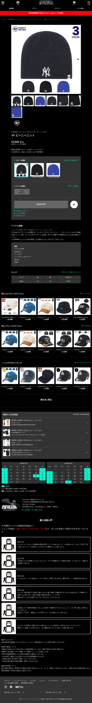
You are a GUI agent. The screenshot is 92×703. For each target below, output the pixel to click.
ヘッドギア (43, 132)
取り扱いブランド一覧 (12, 692)
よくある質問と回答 (11, 683)
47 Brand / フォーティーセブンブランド (25, 132)
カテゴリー (57, 8)
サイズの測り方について (72, 272)
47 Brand (87, 326)
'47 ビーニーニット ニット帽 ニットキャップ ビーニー (45, 19)
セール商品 (80, 8)
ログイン (8, 680)
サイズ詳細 (74, 186)
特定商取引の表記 (27, 683)
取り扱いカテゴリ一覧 (53, 692)
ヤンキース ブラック (37, 170)
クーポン (33, 680)
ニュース (42, 680)
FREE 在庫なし (22, 192)
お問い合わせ (20, 215)
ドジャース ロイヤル (53, 170)
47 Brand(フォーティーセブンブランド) (18, 19)
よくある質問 (20, 213)
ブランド (34, 8)
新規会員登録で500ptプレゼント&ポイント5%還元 (46, 13)
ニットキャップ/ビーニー (22, 257)
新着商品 (11, 8)
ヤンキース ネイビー (21, 170)
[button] (78, 59)
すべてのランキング (83, 363)
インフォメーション (20, 680)
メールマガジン (53, 680)
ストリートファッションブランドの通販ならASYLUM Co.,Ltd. (39, 699)
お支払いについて (22, 211)
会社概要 (27, 510)
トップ (3, 19)
